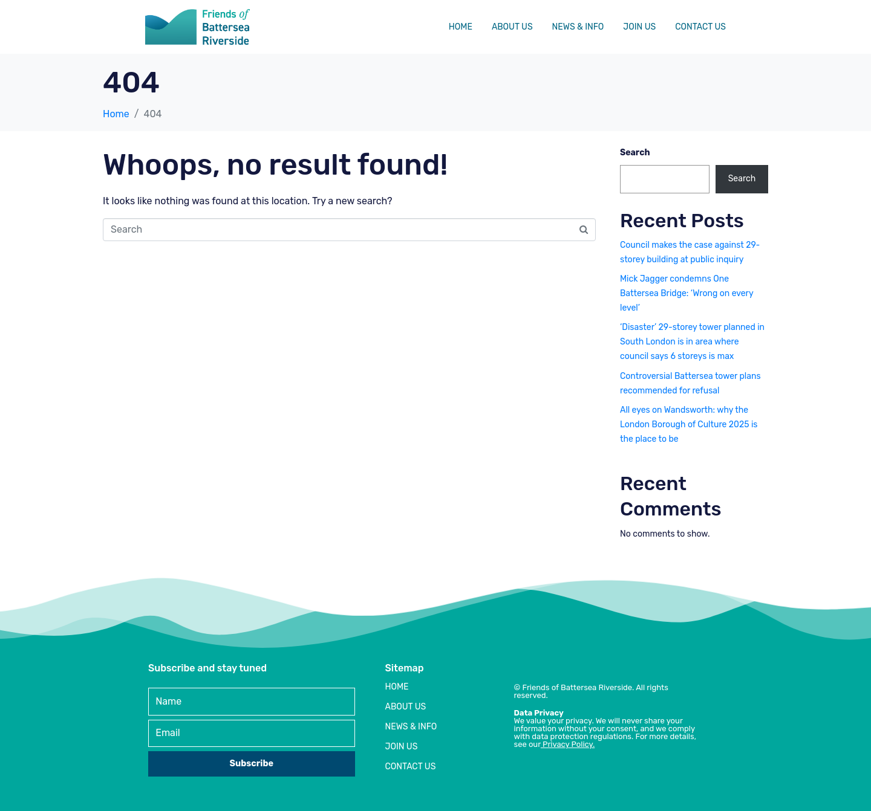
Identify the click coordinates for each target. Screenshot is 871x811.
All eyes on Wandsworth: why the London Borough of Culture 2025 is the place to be (688, 424)
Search (635, 152)
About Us (512, 27)
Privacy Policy (568, 744)
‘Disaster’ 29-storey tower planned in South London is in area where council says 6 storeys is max (692, 341)
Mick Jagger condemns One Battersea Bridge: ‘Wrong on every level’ (686, 293)
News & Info (578, 27)
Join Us (639, 27)
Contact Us (700, 27)
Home (460, 27)
